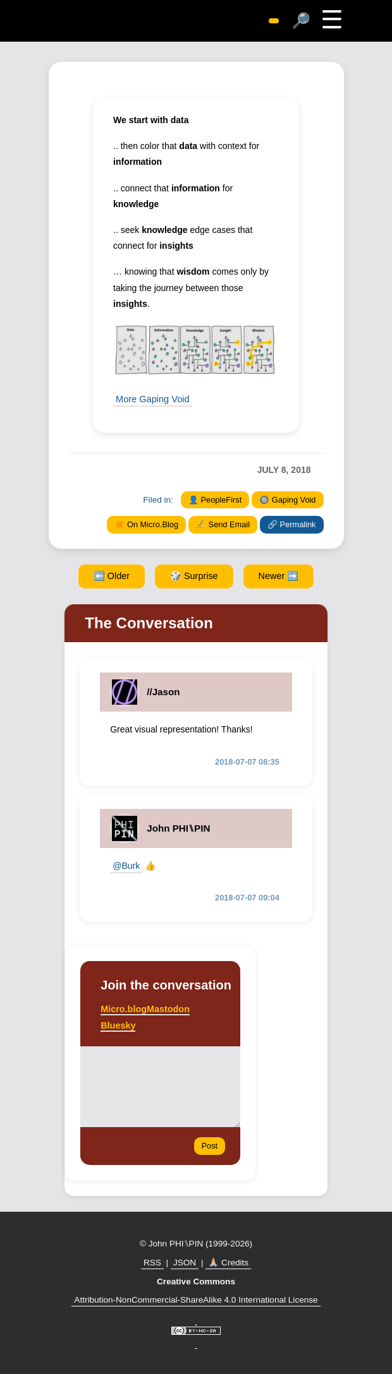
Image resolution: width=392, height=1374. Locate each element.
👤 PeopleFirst (215, 499)
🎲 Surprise (194, 575)
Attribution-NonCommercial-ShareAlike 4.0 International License (195, 1299)
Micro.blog (124, 1008)
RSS (152, 1262)
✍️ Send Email (223, 524)
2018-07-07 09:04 (247, 897)
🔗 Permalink (291, 524)
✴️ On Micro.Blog (146, 524)
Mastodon (168, 1008)
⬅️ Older (112, 575)
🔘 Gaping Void (287, 499)
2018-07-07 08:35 (247, 761)
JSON (184, 1262)
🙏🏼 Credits (228, 1262)
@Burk (126, 865)
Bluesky (118, 1025)
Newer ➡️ (279, 575)
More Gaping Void (151, 398)
